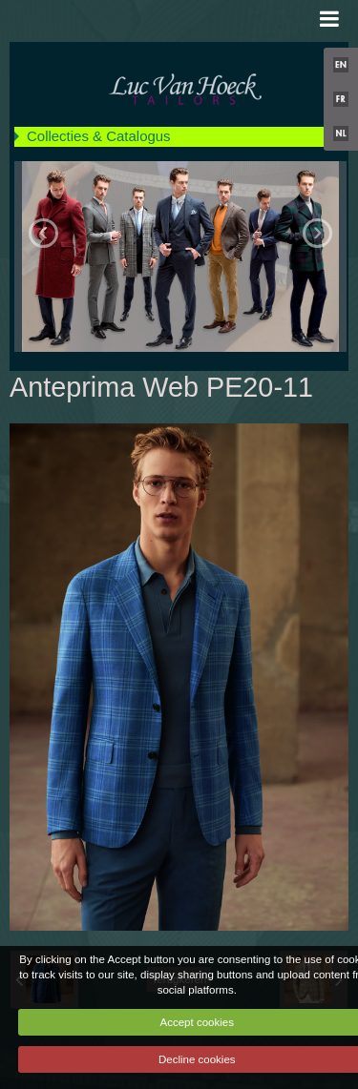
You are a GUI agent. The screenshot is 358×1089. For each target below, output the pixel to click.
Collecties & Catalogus (99, 136)
